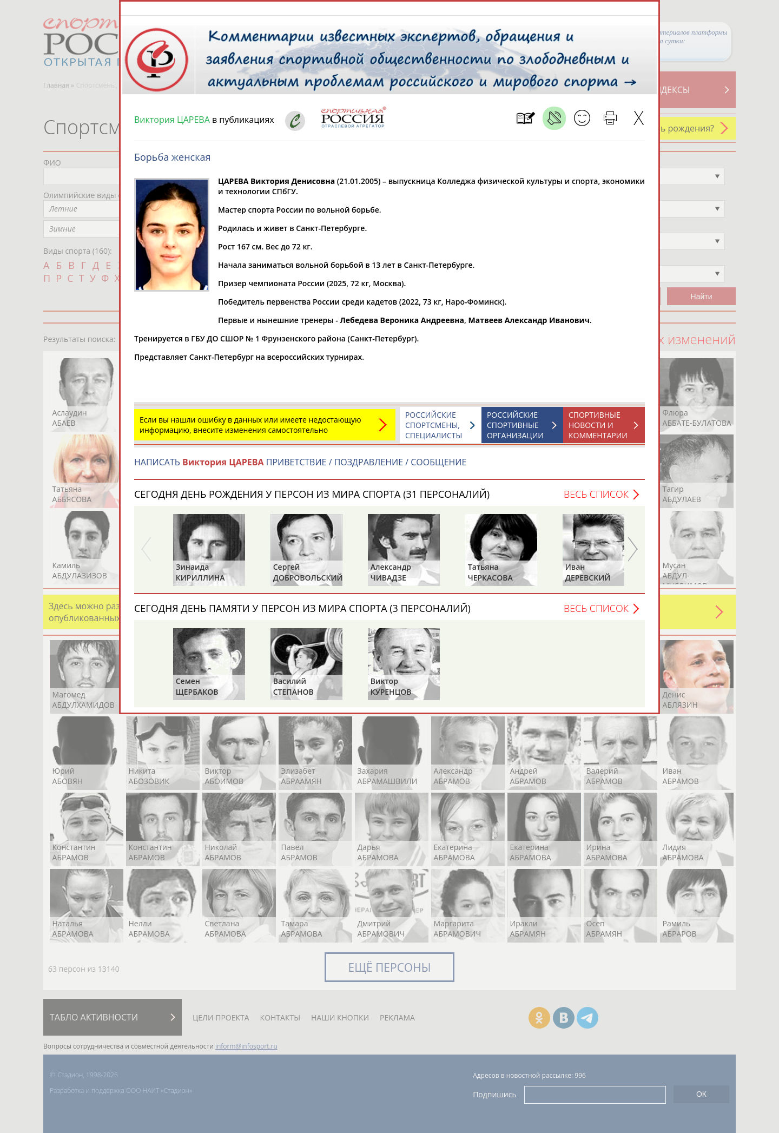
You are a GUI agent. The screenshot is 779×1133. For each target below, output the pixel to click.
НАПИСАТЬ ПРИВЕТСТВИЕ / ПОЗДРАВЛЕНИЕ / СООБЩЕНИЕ (300, 467)
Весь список (596, 499)
